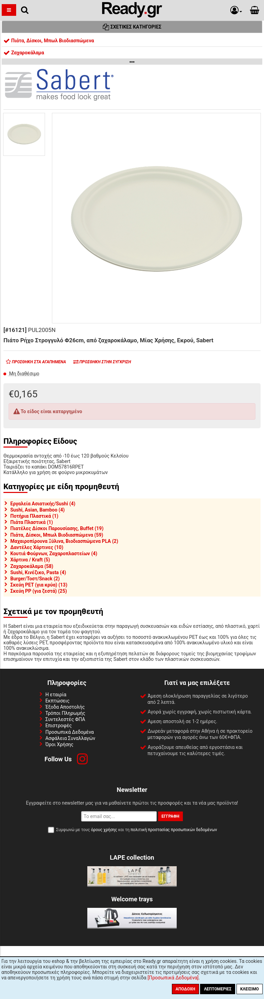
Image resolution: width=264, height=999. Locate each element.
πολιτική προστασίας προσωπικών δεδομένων (174, 829)
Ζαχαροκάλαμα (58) (31, 566)
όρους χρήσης (104, 829)
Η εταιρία (55, 694)
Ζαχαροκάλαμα (23, 52)
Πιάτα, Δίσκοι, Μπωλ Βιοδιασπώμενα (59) (56, 535)
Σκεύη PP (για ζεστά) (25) (38, 591)
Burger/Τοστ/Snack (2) (35, 578)
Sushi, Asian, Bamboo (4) (37, 510)
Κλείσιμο (249, 989)
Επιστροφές (58, 725)
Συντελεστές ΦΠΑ (65, 719)
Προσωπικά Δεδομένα (69, 732)
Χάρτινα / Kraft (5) (30, 559)
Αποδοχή (185, 989)
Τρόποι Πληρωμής (65, 713)
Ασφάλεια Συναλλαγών (70, 738)
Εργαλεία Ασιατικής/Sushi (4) (42, 503)
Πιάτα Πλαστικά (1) (31, 522)
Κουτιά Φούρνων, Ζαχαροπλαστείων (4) (53, 553)
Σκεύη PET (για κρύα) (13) (38, 585)
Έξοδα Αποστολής (65, 707)
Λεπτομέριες (217, 989)
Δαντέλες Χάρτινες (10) (36, 547)
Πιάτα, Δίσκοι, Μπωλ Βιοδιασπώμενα (48, 40)
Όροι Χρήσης (59, 744)
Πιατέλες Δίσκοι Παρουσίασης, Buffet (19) (56, 528)
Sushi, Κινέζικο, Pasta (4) (38, 572)
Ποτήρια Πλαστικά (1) (34, 516)
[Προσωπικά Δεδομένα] (172, 977)
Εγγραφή (170, 816)
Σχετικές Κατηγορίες (132, 27)
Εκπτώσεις (57, 700)
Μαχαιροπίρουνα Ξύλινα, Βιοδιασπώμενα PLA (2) (64, 541)
